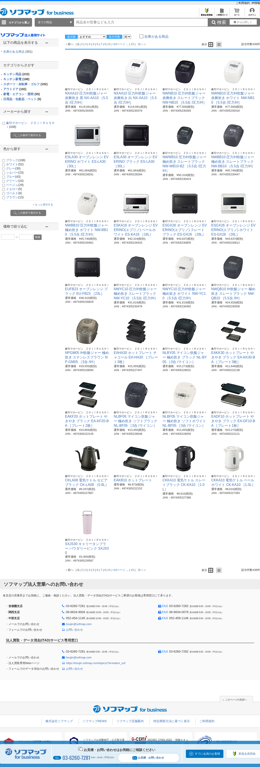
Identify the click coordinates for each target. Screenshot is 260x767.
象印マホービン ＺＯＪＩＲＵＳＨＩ (87, 89)
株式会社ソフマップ (59, 721)
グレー (13, 168)
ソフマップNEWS (95, 721)
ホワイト (15, 164)
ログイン (252, 13)
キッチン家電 (16, 79)
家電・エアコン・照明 (21, 94)
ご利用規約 (243, 3)
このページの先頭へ (236, 699)
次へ (140, 44)
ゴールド (14, 193)
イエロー (14, 189)
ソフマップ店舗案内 (130, 721)
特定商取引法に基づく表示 (171, 721)
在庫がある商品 (17, 51)
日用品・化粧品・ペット (22, 99)
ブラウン (15, 197)
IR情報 (256, 3)
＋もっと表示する (42, 204)
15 (132, 44)
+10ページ (118, 44)
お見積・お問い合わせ (148, 757)
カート (237, 13)
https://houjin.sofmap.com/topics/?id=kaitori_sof (95, 663)
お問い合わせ (74, 629)
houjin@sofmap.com (79, 624)
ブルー (13, 176)
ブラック (15, 160)
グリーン (15, 180)
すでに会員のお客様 (207, 753)
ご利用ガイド (222, 13)
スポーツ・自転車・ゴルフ (25, 84)
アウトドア (14, 89)
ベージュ (15, 185)
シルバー (15, 172)
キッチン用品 (16, 74)
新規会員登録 (207, 13)
